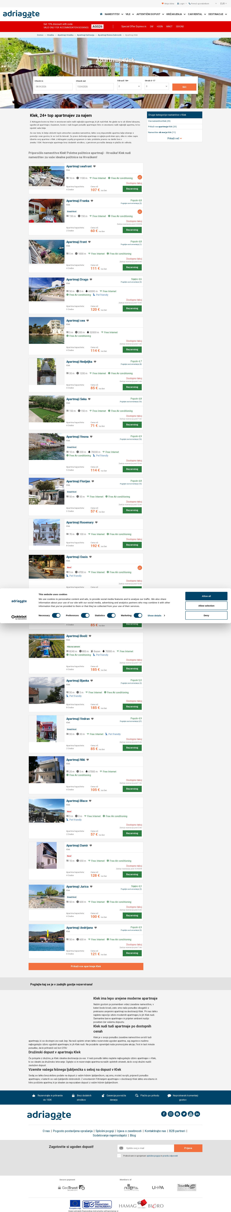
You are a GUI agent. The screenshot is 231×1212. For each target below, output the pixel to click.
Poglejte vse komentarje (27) (131, 721)
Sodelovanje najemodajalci (110, 1135)
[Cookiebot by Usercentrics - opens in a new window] (19, 1206)
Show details (154, 1204)
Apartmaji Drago (77, 279)
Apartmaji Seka (76, 399)
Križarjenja (176, 14)
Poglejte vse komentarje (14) (131, 484)
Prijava (188, 1148)
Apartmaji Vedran (78, 719)
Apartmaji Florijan (78, 481)
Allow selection (206, 1194)
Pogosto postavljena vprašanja (72, 1131)
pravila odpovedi (170, 1156)
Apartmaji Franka (77, 201)
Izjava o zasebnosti (129, 1131)
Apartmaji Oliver (77, 601)
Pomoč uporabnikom (199, 4)
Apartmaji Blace (77, 801)
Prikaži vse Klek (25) (162, 126)
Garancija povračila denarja (113, 1097)
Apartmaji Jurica (77, 886)
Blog (133, 1135)
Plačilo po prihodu (147, 1096)
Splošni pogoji (105, 1131)
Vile (130, 14)
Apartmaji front (76, 242)
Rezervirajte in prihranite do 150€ (47, 1097)
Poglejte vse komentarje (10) (131, 402)
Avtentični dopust (150, 14)
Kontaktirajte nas (155, 1131)
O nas (46, 1131)
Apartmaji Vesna (77, 436)
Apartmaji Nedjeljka (79, 361)
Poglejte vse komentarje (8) (131, 364)
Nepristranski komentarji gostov (183, 1097)
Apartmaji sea (75, 320)
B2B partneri (177, 1131)
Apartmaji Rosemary (80, 522)
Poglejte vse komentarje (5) (131, 203)
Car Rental (197, 14)
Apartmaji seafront (79, 166)
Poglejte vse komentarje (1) (131, 244)
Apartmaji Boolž (76, 636)
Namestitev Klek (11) (162, 132)
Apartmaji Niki (75, 759)
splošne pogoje (153, 1156)
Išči (184, 87)
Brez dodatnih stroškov (81, 1097)
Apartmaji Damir (77, 845)
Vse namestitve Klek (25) (159, 121)
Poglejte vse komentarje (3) (131, 604)
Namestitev (114, 14)
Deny (206, 1204)
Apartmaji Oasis (77, 557)
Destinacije (217, 14)
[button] (214, 3)
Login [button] (183, 4)
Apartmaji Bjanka (77, 680)
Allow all (206, 1185)
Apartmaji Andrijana (79, 927)
